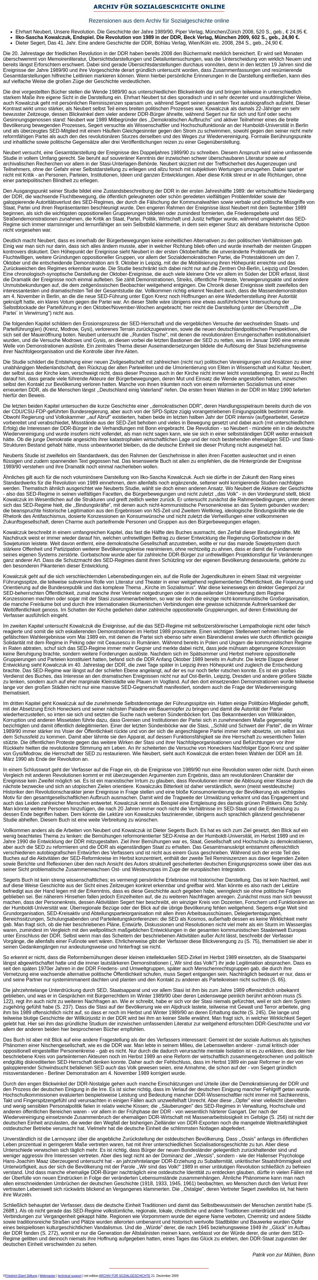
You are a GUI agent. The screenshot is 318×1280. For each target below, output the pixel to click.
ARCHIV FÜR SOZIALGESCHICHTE (124, 1276)
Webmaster (48, 1276)
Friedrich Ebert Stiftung (21, 1276)
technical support (70, 1276)
